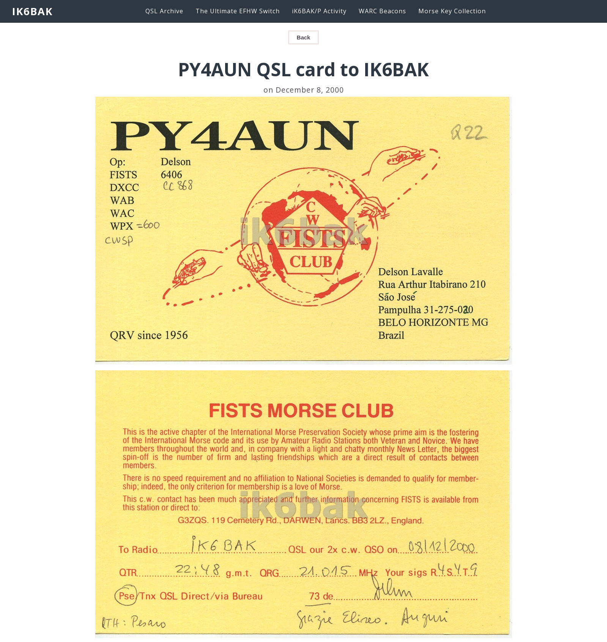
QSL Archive (164, 11)
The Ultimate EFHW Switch (238, 11)
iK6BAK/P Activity (319, 11)
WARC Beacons (382, 11)
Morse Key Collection (452, 11)
